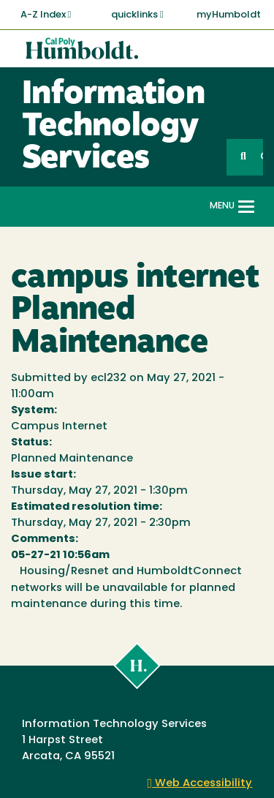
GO (261, 156)
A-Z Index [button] (46, 15)
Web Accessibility (200, 783)
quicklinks (137, 15)
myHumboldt (229, 15)
